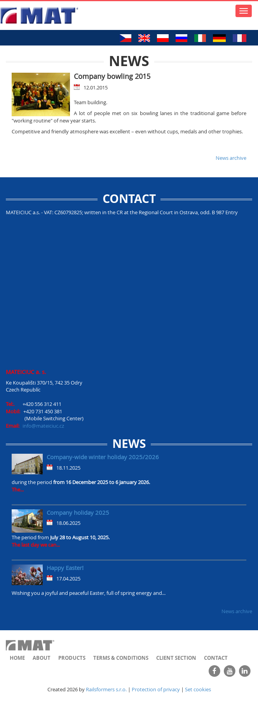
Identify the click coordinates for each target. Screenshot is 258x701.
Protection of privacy (156, 689)
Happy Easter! (65, 568)
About (42, 657)
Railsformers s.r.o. (106, 689)
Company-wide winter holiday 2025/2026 (103, 457)
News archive (231, 157)
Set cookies (198, 689)
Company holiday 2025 (78, 512)
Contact (216, 657)
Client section (176, 657)
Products (71, 657)
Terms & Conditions (120, 657)
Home (17, 657)
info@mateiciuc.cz (43, 425)
